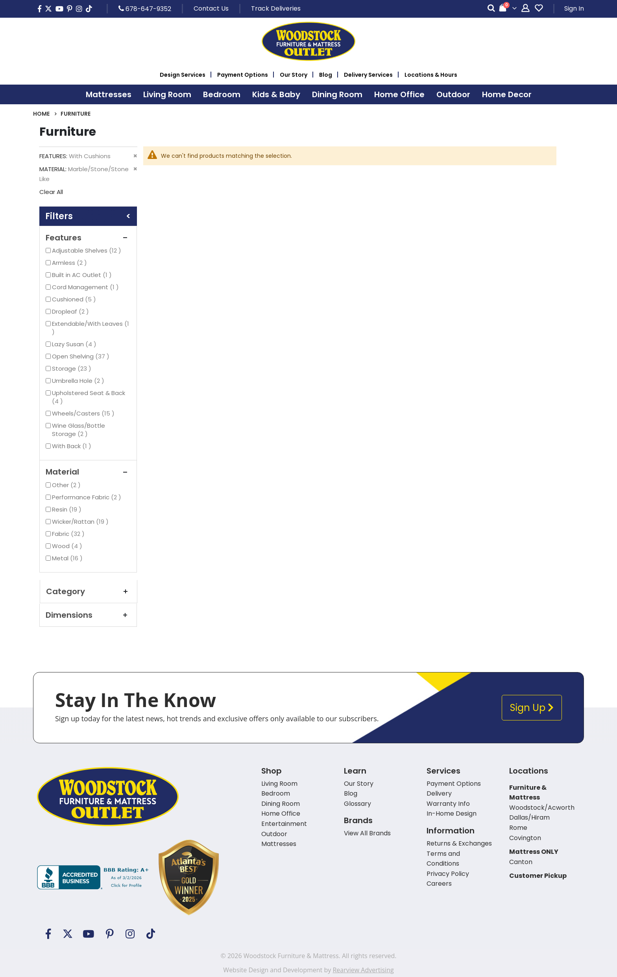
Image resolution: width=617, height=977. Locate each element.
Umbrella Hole (79, 381)
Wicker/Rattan (81, 521)
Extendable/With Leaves (90, 328)
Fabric (69, 534)
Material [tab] (88, 471)
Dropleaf (71, 311)
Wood (68, 546)
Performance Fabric (87, 497)
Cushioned (75, 299)
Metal (68, 558)
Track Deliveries (276, 8)
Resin (67, 509)
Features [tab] (88, 237)
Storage (72, 368)
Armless (70, 263)
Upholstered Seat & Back (88, 397)
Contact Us (211, 8)
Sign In (574, 8)
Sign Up (532, 707)
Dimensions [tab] (88, 615)
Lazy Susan (75, 344)
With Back (72, 446)
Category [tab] (88, 591)
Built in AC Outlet (83, 275)
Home (41, 114)
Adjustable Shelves (87, 250)
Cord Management (86, 287)
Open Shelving (81, 356)
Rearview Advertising (363, 970)
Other (67, 485)
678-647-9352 (144, 8)
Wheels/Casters (84, 413)
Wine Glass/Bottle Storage (78, 429)
